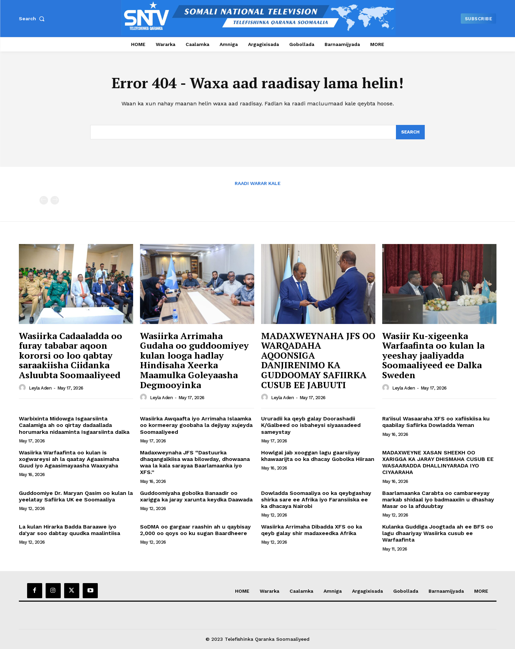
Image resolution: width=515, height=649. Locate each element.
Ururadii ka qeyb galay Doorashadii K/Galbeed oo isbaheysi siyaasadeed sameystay (311, 425)
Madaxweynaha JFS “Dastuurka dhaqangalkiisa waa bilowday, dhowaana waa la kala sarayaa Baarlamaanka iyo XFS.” (195, 462)
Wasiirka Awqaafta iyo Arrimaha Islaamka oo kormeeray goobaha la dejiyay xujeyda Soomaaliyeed (196, 425)
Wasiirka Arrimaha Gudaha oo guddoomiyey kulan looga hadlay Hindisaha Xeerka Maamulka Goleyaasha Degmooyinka (194, 360)
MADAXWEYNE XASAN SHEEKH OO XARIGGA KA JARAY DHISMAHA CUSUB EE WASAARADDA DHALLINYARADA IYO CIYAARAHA (438, 462)
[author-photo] (23, 388)
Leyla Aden (40, 388)
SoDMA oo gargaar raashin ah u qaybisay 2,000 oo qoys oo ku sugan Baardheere (195, 529)
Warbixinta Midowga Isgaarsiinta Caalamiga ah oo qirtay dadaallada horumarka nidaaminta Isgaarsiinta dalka (74, 425)
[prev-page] (43, 200)
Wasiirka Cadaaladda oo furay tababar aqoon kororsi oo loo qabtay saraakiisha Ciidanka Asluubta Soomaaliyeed (70, 355)
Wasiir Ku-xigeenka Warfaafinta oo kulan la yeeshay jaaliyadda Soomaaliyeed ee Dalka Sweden (433, 355)
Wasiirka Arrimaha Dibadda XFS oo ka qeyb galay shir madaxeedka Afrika (311, 529)
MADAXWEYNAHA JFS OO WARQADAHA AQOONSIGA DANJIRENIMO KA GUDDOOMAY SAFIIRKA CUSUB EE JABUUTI (318, 360)
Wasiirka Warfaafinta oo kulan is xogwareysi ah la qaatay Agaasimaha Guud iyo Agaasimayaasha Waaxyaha (69, 459)
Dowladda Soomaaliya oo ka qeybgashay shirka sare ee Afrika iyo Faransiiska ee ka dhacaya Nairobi (316, 499)
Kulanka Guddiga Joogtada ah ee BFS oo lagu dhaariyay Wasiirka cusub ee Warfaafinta (437, 533)
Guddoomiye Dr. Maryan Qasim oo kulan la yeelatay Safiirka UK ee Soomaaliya (76, 496)
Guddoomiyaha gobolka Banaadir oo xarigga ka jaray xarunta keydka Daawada (196, 496)
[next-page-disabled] (54, 200)
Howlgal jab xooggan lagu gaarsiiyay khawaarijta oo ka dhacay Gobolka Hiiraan (317, 455)
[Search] (410, 132)
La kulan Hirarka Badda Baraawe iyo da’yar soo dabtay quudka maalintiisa (69, 529)
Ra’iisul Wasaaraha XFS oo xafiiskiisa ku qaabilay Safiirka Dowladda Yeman (436, 421)
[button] (33, 18)
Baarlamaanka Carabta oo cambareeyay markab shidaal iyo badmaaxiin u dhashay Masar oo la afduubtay (438, 499)
